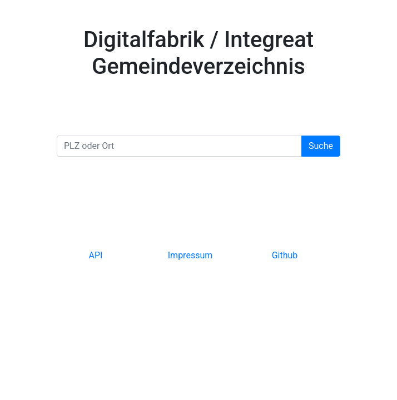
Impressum (190, 255)
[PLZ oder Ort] (179, 146)
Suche (321, 146)
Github (285, 255)
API (96, 255)
